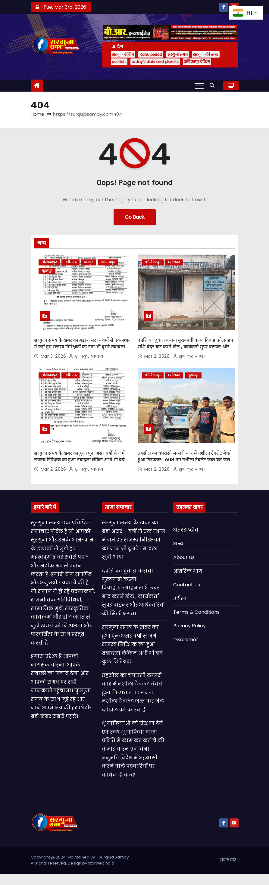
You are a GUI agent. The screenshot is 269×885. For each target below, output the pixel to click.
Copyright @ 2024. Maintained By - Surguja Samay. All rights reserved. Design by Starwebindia (80, 860)
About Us (184, 557)
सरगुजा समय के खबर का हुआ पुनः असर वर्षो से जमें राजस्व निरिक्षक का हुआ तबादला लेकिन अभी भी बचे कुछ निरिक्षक (79, 459)
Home (37, 114)
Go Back (135, 217)
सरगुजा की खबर (205, 54)
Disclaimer (185, 639)
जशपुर (88, 262)
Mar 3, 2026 (54, 356)
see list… (119, 61)
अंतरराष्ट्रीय (186, 529)
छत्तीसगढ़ (70, 262)
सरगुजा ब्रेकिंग (123, 54)
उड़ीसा (180, 598)
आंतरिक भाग (187, 571)
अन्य (178, 543)
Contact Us (186, 584)
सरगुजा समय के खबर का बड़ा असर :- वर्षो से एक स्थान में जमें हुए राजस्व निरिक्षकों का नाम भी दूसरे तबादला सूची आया (82, 346)
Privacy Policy (189, 625)
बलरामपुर (108, 262)
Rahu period (150, 54)
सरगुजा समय (177, 54)
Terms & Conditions (196, 612)
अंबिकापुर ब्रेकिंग (197, 61)
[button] (214, 85)
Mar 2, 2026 (157, 356)
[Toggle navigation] (199, 85)
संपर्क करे (228, 860)
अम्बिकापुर (49, 262)
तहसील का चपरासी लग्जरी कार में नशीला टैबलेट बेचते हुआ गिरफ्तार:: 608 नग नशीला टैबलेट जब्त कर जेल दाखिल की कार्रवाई (185, 459)
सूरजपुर (47, 271)
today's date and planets (155, 61)
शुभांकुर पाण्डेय (86, 356)
